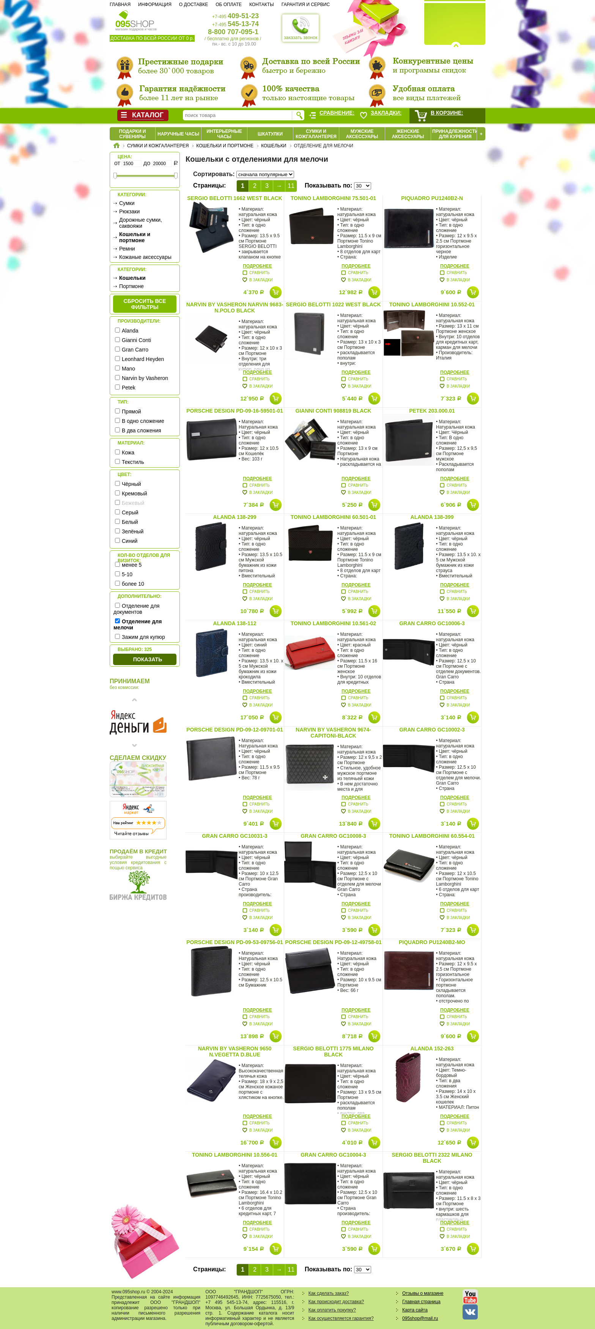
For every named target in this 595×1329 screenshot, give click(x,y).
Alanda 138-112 (235, 623)
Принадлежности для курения (455, 134)
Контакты (261, 4)
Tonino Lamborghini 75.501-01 (333, 198)
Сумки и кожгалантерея (316, 134)
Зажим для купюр (143, 637)
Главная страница (421, 1301)
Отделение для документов (136, 609)
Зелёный (132, 531)
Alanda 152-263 (432, 1048)
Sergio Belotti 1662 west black (234, 198)
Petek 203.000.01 (432, 411)
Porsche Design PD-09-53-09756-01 (234, 942)
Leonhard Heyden (143, 359)
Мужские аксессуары (362, 134)
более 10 (133, 584)
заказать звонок (300, 28)
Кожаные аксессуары (145, 257)
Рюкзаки (129, 211)
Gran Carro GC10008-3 (333, 836)
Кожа (128, 452)
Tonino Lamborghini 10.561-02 (333, 623)
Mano (128, 369)
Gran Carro (135, 350)
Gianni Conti (136, 340)
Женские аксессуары (408, 134)
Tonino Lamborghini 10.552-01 (432, 304)
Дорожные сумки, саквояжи (140, 223)
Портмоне (131, 286)
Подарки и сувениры (132, 134)
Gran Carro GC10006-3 (432, 623)
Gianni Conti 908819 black (333, 411)
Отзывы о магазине (422, 1293)
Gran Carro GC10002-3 (432, 730)
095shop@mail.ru (420, 1318)
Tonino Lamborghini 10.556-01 (234, 1155)
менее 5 (132, 565)
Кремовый (134, 493)
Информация (155, 4)
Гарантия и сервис (306, 4)
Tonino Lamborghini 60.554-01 (432, 836)
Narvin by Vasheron (145, 378)
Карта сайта (415, 1310)
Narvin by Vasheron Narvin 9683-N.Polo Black (234, 307)
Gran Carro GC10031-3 (235, 836)
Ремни (127, 249)
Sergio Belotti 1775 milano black (333, 1051)
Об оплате (229, 4)
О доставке (193, 4)
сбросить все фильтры (145, 304)
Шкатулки (270, 134)
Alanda (130, 331)
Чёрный (131, 484)
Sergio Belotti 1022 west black (333, 304)
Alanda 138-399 (432, 517)
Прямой (131, 411)
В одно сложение (143, 421)
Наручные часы (178, 134)
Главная (120, 4)
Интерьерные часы (224, 134)
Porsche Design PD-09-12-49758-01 (333, 942)
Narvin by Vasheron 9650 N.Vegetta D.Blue (235, 1051)
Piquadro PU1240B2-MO (432, 942)
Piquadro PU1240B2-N (432, 198)
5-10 (127, 574)
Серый (130, 512)
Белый (130, 522)
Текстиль (133, 462)
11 (291, 186)
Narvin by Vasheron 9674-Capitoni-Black (333, 733)
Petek (128, 388)
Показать (147, 659)
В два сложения (141, 430)
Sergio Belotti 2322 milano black (432, 1158)
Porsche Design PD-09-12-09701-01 (234, 730)
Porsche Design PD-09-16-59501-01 (234, 411)
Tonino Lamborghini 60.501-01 (333, 517)
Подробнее (257, 266)
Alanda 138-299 (235, 517)
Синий (129, 541)
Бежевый (133, 503)
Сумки (127, 203)
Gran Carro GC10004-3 (333, 1155)
